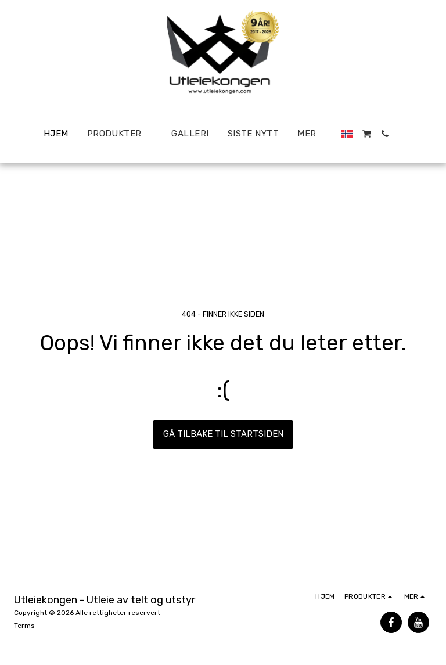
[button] (367, 134)
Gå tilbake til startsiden (223, 434)
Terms (24, 625)
